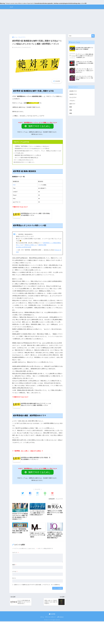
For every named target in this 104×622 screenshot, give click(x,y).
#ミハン (51, 243)
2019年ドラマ (73, 91)
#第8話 (55, 243)
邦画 (70, 113)
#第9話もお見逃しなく (31, 245)
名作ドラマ (72, 104)
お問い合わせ (60, 617)
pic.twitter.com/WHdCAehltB (23, 247)
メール (15, 572)
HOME (52, 615)
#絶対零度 (46, 243)
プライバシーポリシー (50, 617)
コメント (15, 553)
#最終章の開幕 (42, 245)
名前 (14, 565)
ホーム (42, 617)
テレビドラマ (59, 499)
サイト (14, 578)
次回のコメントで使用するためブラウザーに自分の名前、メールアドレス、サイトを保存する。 (37, 585)
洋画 (70, 110)
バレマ (12, 7)
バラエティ (72, 101)
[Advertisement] (52, 22)
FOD (14, 185)
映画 (70, 107)
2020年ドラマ (73, 94)
